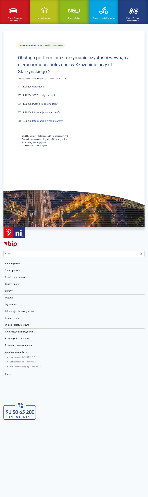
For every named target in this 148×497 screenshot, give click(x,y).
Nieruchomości (44, 18)
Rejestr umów (12, 318)
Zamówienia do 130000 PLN (22, 357)
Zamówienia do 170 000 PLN (23, 362)
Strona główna (12, 263)
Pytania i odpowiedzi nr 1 (46, 103)
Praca (8, 374)
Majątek (9, 297)
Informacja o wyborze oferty (47, 120)
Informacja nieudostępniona (19, 311)
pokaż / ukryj (74, 9)
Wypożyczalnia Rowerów (103, 18)
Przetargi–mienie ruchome (18, 345)
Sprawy (9, 290)
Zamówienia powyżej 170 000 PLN (25, 366)
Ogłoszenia (10, 304)
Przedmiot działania (15, 277)
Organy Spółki (12, 284)
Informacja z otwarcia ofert (47, 112)
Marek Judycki (37, 78)
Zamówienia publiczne (16, 352)
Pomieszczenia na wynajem (19, 331)
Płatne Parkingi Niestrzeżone (133, 19)
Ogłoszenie (38, 86)
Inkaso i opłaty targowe (17, 325)
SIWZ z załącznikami (43, 95)
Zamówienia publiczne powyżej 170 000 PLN (41, 45)
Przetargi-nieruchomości (17, 338)
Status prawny (12, 270)
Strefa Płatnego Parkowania (15, 19)
